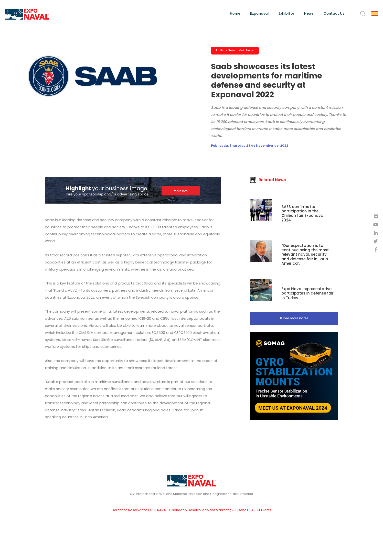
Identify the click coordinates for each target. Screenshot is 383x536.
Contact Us (333, 13)
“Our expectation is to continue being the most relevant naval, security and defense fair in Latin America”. (305, 254)
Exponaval (259, 13)
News (309, 13)
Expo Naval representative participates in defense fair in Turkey (307, 293)
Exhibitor (286, 13)
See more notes (294, 318)
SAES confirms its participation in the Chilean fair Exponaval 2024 (302, 213)
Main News (246, 50)
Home (235, 13)
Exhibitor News (225, 50)
